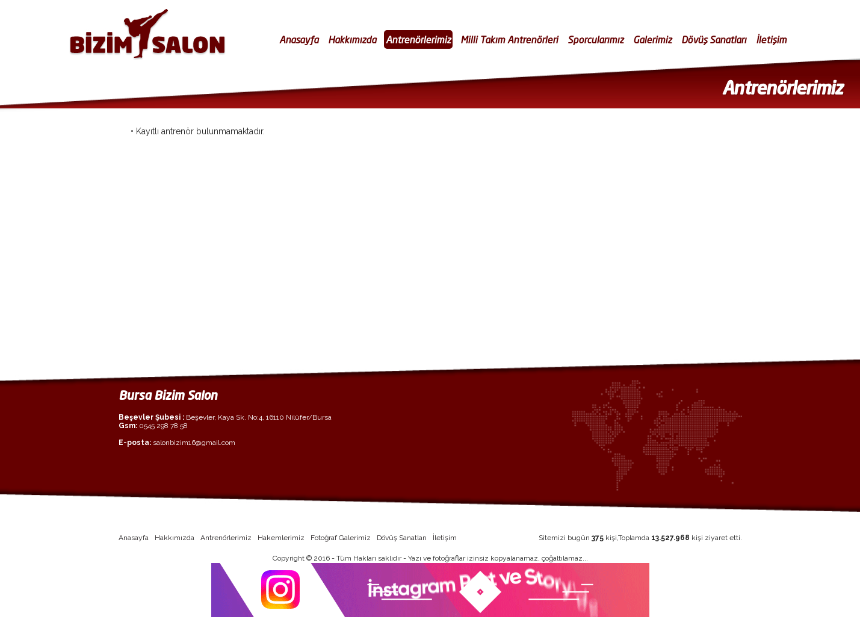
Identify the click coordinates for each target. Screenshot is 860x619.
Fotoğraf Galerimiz (341, 537)
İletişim (771, 39)
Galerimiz (652, 39)
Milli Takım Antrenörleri (509, 39)
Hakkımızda (352, 39)
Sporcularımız (595, 39)
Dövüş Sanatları (713, 39)
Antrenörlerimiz (418, 39)
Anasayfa (298, 39)
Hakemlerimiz (281, 537)
